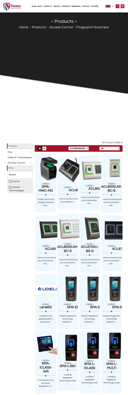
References (76, 6)
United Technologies (16, 189)
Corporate (65, 6)
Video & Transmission (20, 157)
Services (56, 6)
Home (34, 6)
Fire (10, 152)
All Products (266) (112, 142)
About (40, 6)
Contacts (86, 6)
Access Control (61, 27)
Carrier (14, 181)
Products (48, 6)
